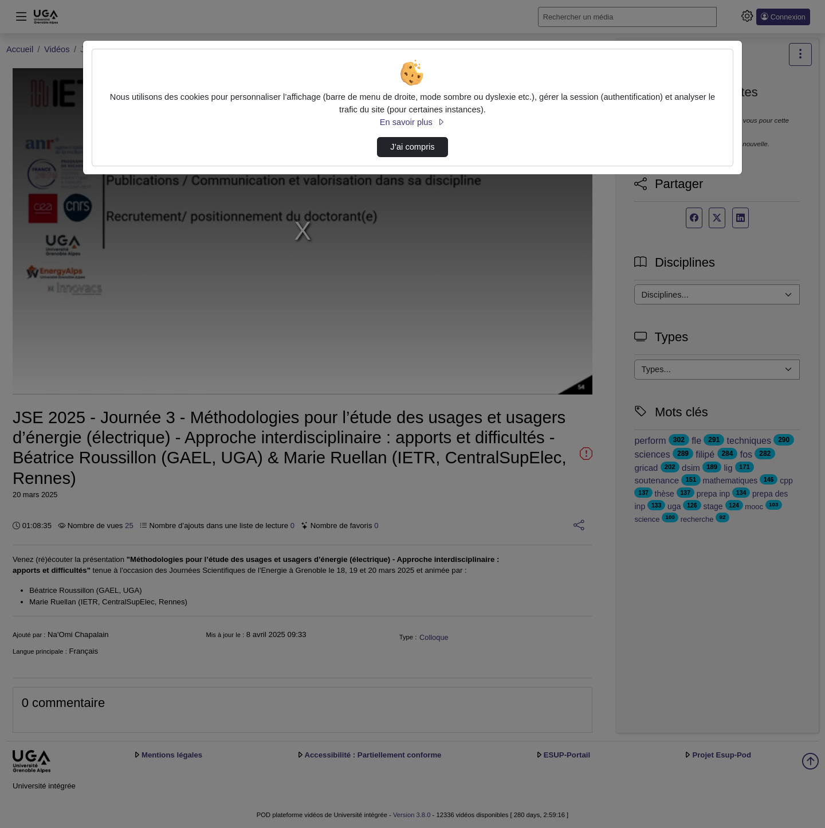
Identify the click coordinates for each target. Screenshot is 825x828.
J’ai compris (412, 146)
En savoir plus (412, 122)
